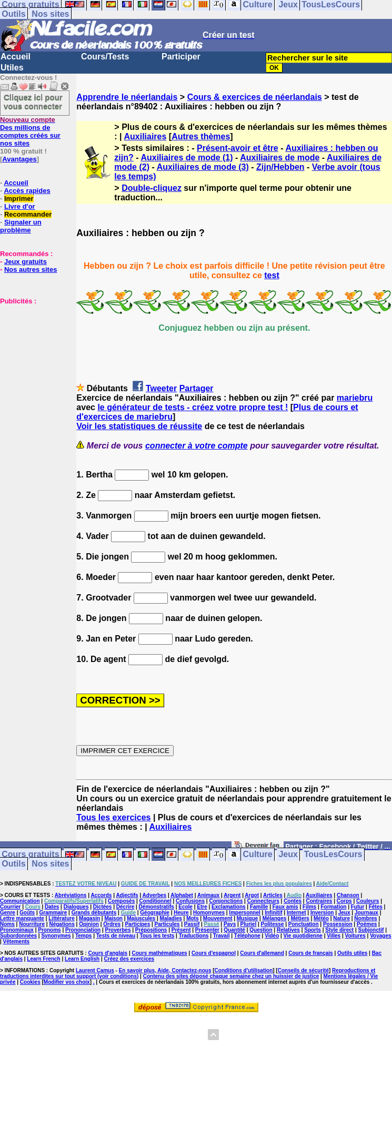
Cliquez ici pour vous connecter (33, 101)
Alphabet (181, 895)
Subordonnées (18, 936)
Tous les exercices (113, 817)
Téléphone (247, 936)
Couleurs (367, 901)
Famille (259, 907)
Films (309, 907)
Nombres (365, 918)
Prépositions (151, 930)
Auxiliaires (145, 136)
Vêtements (16, 941)
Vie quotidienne (303, 936)
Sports (312, 930)
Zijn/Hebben (280, 166)
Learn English (82, 959)
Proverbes (118, 930)
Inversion (322, 912)
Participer (181, 56)
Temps (83, 936)
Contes (292, 901)
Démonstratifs (156, 907)
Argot (252, 895)
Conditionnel (155, 901)
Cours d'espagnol (214, 953)
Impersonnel (244, 912)
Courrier (10, 907)
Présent (181, 930)
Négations (61, 924)
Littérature (61, 918)
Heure (181, 912)
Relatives (288, 930)
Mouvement (218, 918)
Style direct (339, 930)
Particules (167, 924)
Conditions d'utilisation (244, 970)
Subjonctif (371, 930)
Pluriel (248, 924)
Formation (334, 907)
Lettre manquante (22, 918)
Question (260, 930)
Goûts (27, 912)
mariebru (355, 397)
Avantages (19, 159)
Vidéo (272, 936)
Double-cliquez (152, 188)
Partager (196, 388)
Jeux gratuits (25, 262)
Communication (20, 901)
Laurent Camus (95, 970)
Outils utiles (352, 953)
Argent (232, 895)
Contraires (319, 901)
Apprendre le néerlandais (126, 97)
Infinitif (273, 912)
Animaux (208, 895)
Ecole (185, 907)
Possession (338, 924)
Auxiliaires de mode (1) (186, 157)
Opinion (89, 924)
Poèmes (367, 924)
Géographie (154, 912)
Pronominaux (17, 930)
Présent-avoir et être (237, 148)
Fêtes (376, 907)
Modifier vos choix (67, 982)
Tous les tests (156, 936)
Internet (296, 912)
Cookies (30, 982)
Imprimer (19, 198)
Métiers (300, 918)
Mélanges (275, 918)
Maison (113, 918)
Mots (192, 918)
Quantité (234, 930)
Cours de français (310, 953)
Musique (247, 918)
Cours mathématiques (159, 953)
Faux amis (285, 907)
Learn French (43, 959)
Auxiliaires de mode (279, 157)
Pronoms (49, 930)
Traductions (194, 936)
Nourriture (32, 924)
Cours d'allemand (262, 953)
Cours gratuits (30, 854)
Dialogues (76, 907)
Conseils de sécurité (303, 970)
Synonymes (56, 936)
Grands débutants (94, 912)
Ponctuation (303, 924)
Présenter (207, 930)
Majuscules (141, 918)
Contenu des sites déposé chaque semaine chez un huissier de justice (231, 976)
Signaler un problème (21, 226)
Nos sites (50, 13)
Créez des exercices (129, 959)
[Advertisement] (31, 357)
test (271, 275)
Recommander (28, 214)
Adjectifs (127, 895)
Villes (333, 936)
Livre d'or (19, 206)
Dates (52, 907)
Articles (273, 895)
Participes (137, 924)
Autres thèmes (201, 136)
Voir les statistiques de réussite (139, 426)
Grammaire (53, 912)
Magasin (89, 918)
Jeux (287, 854)
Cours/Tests (105, 56)
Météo (321, 918)
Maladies (171, 918)
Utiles (12, 67)
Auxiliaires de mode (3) (203, 166)
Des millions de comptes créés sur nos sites (30, 131)
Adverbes (155, 895)
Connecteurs (263, 901)
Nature (341, 918)
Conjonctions (226, 901)
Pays (230, 924)
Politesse (272, 924)
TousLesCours (333, 854)
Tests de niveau (115, 936)
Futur (358, 907)
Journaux (366, 912)
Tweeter (161, 388)
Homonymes (209, 912)
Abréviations (71, 895)
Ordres (111, 924)
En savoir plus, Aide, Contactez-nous (165, 970)
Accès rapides (27, 191)
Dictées (102, 907)
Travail (221, 936)
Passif (191, 924)
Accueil (16, 56)
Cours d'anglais (108, 953)
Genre (7, 912)
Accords (101, 895)
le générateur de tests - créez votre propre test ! (192, 407)
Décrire (125, 907)
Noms (7, 924)
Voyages (380, 936)
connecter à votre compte (196, 445)
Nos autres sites (30, 269)
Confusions (190, 901)
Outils (13, 13)
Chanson (348, 895)
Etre (202, 907)
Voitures (355, 936)
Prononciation (82, 930)
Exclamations (228, 907)
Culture (258, 854)
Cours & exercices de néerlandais (254, 97)
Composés (121, 901)
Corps (344, 901)
